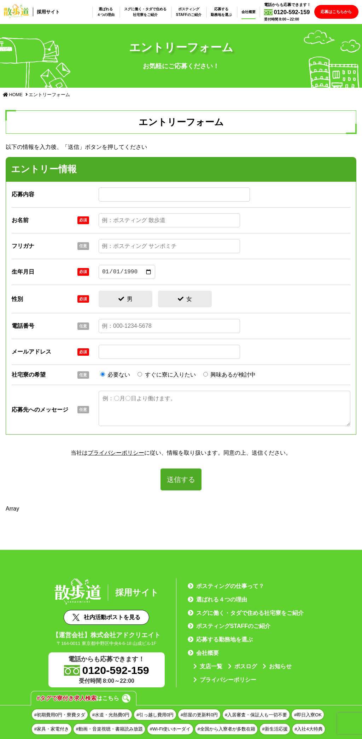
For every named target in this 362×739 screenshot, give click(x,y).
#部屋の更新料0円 (199, 714)
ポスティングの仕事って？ (230, 586)
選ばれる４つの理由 (109, 11)
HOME (13, 94)
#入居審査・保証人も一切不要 (256, 714)
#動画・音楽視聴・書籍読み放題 (109, 729)
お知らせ (280, 666)
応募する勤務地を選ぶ (224, 11)
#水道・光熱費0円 (110, 714)
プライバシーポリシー (116, 453)
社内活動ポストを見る (106, 617)
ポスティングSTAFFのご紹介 (192, 11)
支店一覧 (211, 666)
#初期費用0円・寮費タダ (59, 714)
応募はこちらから (338, 12)
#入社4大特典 (308, 729)
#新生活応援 (274, 729)
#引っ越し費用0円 (155, 714)
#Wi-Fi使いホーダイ (170, 729)
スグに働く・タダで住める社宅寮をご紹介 (149, 11)
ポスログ (245, 666)
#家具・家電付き (51, 729)
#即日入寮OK (308, 714)
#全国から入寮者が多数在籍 (226, 729)
